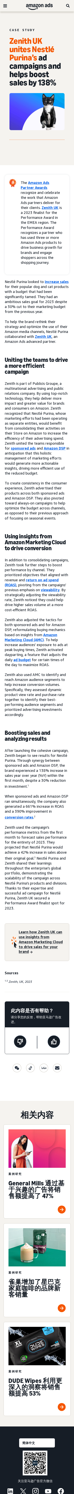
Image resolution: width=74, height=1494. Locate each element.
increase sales (57, 281)
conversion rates (19, 817)
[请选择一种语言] (37, 1442)
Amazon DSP (55, 448)
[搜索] (68, 6)
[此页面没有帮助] (20, 1042)
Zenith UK (50, 207)
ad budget (22, 660)
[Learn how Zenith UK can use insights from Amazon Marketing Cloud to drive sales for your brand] (41, 942)
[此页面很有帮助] (54, 1042)
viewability (50, 590)
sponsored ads (23, 448)
